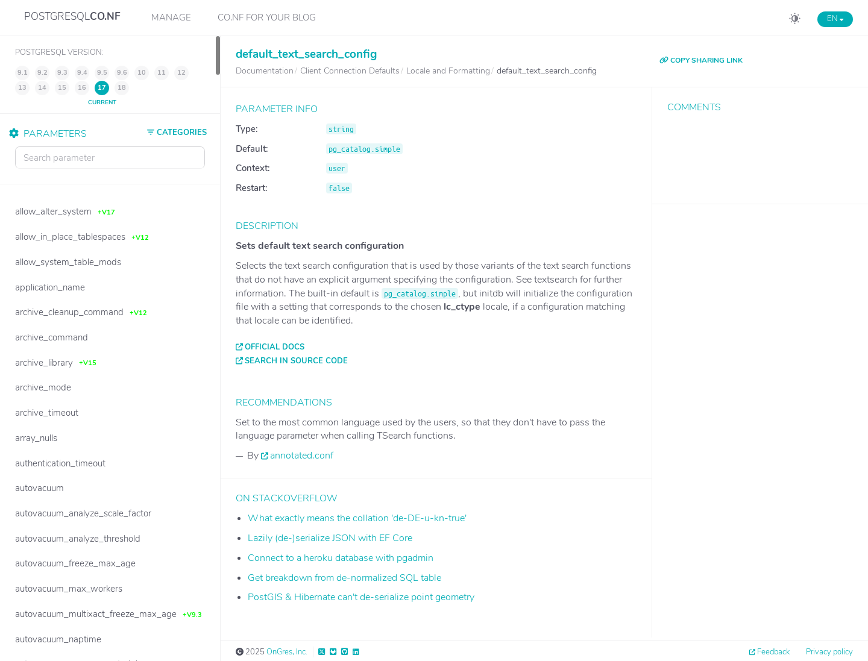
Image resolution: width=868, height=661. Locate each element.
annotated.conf (301, 455)
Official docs (274, 347)
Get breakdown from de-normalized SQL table (344, 577)
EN (835, 18)
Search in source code (296, 361)
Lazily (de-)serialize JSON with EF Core (330, 538)
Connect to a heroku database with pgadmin (340, 558)
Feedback (773, 652)
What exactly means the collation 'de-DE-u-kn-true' (357, 518)
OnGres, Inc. (286, 652)
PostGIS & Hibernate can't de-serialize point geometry (361, 597)
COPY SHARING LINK (701, 60)
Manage (171, 17)
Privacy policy (829, 652)
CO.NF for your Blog (267, 17)
